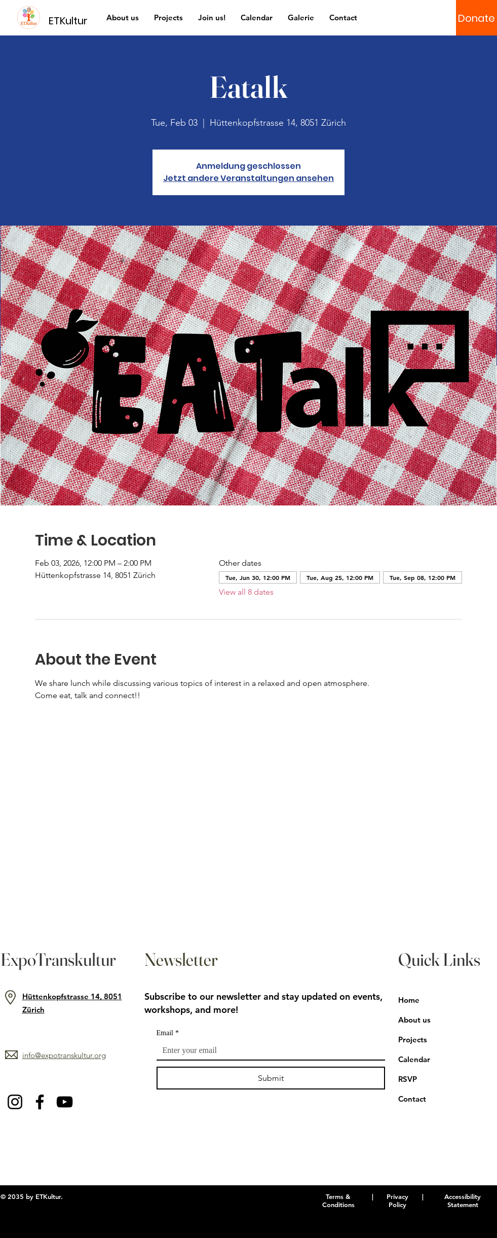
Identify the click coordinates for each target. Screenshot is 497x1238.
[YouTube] (64, 1102)
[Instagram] (15, 1102)
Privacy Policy (397, 1200)
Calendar (414, 1059)
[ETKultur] (74, 20)
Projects (412, 1039)
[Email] (268, 1050)
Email (168, 1033)
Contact (412, 1099)
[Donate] (476, 18)
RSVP (407, 1079)
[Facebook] (40, 1102)
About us (414, 1020)
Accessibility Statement (462, 1200)
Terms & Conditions (338, 1200)
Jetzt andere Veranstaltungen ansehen (248, 178)
